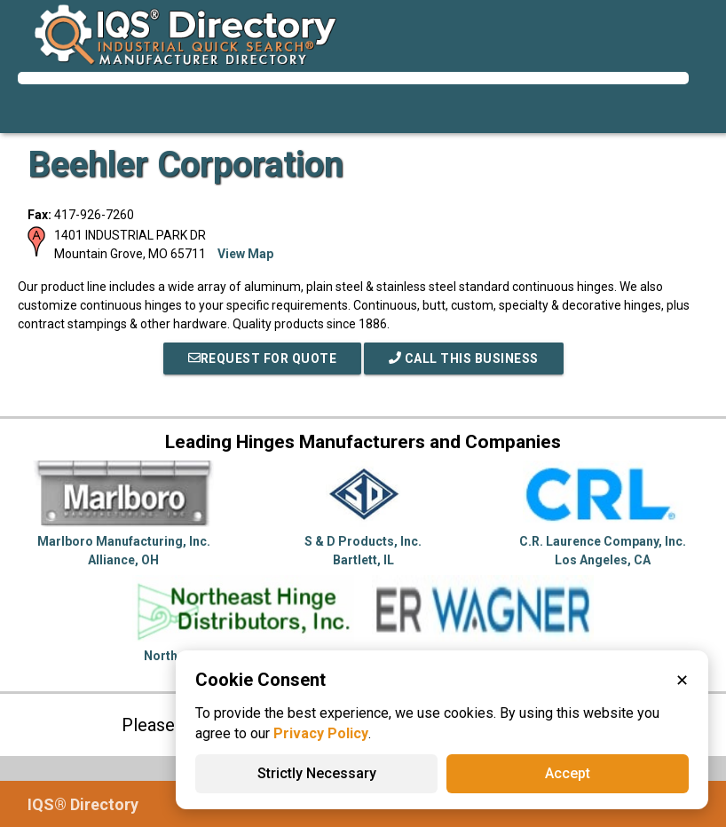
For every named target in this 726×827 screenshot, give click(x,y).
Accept (567, 773)
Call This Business (464, 358)
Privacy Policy (320, 733)
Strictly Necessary (316, 773)
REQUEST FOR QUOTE (262, 358)
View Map (245, 254)
